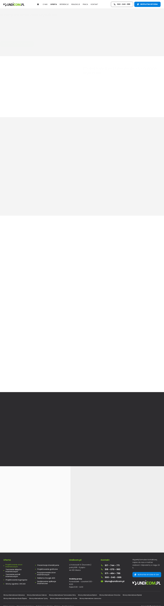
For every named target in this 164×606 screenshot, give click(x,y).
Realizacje (75, 4)
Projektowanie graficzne (47, 573)
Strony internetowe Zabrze (37, 599)
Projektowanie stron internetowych (13, 570)
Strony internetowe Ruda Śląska (15, 602)
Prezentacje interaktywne (48, 569)
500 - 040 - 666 (111, 581)
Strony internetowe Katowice (14, 599)
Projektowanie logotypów (16, 584)
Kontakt (94, 4)
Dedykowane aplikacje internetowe (46, 587)
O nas (45, 4)
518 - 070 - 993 (110, 573)
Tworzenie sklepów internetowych (14, 575)
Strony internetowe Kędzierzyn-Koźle (63, 602)
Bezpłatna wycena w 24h (147, 579)
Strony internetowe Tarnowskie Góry (62, 599)
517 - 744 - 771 (110, 569)
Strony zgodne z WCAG (16, 588)
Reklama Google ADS (46, 582)
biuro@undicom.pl (112, 585)
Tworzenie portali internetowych (13, 579)
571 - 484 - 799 (110, 577)
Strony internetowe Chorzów (109, 599)
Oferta (53, 4)
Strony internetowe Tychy (38, 602)
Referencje (64, 4)
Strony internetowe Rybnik (132, 599)
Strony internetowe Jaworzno (90, 602)
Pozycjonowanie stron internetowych (46, 578)
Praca (85, 4)
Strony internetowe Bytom (87, 599)
